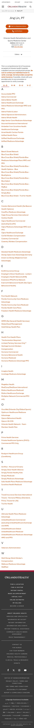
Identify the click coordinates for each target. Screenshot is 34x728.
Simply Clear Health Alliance (12, 470)
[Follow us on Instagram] (19, 670)
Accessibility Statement (17, 689)
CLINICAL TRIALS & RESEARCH (17, 660)
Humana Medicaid (8, 358)
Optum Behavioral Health (11, 418)
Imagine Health (7, 371)
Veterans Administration (11, 548)
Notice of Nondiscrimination (17, 678)
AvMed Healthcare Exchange (12, 138)
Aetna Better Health (9, 100)
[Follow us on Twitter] (14, 670)
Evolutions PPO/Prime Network (13, 280)
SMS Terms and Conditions (17, 686)
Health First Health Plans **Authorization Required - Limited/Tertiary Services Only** (13, 340)
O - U (21, 86)
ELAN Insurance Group (10, 271)
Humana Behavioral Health (12, 355)
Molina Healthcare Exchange (12, 393)
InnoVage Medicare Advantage (13, 374)
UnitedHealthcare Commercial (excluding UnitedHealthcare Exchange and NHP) (16, 523)
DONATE (17, 663)
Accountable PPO (8, 94)
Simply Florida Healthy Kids (12, 473)
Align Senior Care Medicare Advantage (16, 120)
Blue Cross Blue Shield (9, 154)
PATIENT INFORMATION (17, 622)
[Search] (30, 7)
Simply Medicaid (7, 476)
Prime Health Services (9, 437)
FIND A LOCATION (17, 584)
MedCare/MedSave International (14, 387)
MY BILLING (17, 603)
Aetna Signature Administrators (13, 115)
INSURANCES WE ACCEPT (17, 619)
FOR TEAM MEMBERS (17, 651)
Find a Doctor (10, 11)
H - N (13, 86)
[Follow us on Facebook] (8, 670)
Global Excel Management (11, 324)
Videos (17, 54)
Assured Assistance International (14, 124)
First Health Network (9, 296)
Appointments (6, 2)
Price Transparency (17, 637)
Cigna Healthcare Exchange (12, 233)
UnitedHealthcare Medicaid (12, 532)
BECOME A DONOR (17, 606)
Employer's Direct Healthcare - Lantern (16, 274)
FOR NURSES (17, 647)
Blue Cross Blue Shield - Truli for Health (16, 196)
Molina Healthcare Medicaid (12, 390)
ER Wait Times (28, 2)
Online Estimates (17, 600)
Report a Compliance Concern (17, 692)
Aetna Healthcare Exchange (12, 103)
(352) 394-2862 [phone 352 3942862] (18, 47)
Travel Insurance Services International (16, 495)
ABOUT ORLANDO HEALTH (17, 613)
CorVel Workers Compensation (13, 236)
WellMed (4, 567)
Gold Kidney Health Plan (10, 327)
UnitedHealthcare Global (11, 529)
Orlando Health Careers (17, 654)
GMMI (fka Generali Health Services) (15, 321)
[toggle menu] (3, 6)
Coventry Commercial (9, 239)
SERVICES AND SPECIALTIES (17, 616)
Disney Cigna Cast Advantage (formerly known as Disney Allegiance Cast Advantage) (16, 258)
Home (3, 11)
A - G (5, 86)
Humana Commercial (9, 352)
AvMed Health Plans (9, 135)
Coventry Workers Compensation (14, 242)
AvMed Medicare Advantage (12, 141)
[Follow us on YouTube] (25, 670)
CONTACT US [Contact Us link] (17, 644)
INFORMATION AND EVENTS (17, 625)
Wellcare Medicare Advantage (13, 564)
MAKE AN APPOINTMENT (17, 593)
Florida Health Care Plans (11, 308)
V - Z (28, 86)
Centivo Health (7, 218)
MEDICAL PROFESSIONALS (17, 657)
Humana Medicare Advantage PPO (15, 361)
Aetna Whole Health (9, 118)
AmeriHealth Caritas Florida (12, 132)
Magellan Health (7, 384)
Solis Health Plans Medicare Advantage (16, 482)
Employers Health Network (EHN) (14, 277)
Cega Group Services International (14, 215)
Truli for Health (7, 504)
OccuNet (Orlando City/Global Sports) (16, 409)
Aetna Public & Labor (9, 112)
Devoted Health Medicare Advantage (15, 252)
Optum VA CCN (7, 421)
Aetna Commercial (8, 97)
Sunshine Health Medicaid (11, 485)
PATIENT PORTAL (17, 590)
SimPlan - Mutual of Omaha (12, 467)
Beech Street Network (9, 152)
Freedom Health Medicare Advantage (16, 311)
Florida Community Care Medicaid (14, 305)
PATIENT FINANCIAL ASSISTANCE (17, 629)
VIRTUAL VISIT (17, 596)
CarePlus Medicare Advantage (13, 212)
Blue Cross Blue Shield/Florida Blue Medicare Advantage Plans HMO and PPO (15, 160)
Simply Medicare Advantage (12, 479)
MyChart (17, 2)
